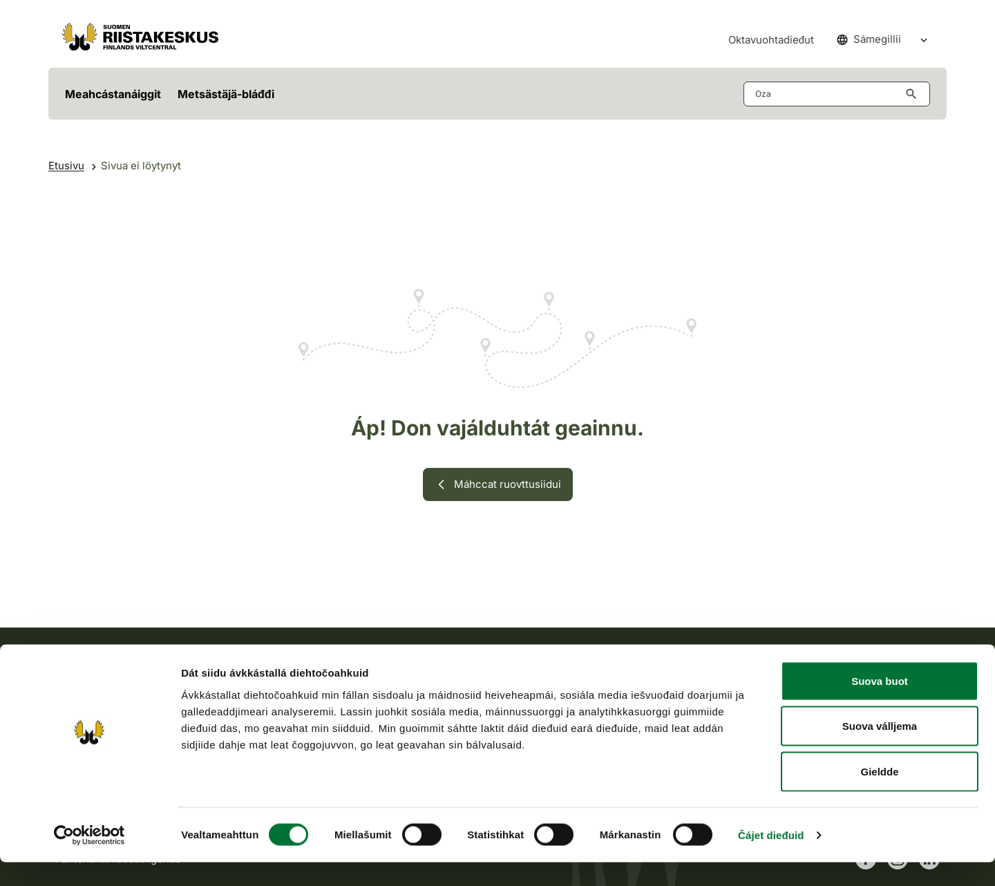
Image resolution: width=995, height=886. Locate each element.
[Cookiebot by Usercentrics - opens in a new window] (89, 859)
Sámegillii (869, 39)
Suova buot (879, 704)
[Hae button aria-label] (914, 94)
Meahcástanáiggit (113, 94)
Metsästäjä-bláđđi (226, 94)
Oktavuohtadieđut (771, 39)
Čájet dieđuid (771, 859)
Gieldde (879, 795)
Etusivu (66, 165)
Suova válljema (879, 750)
